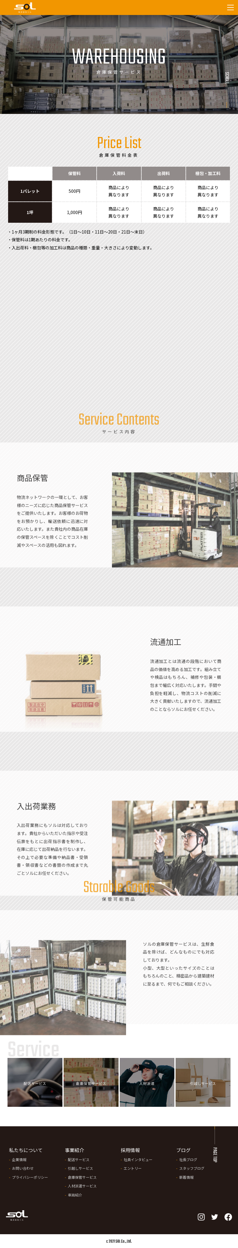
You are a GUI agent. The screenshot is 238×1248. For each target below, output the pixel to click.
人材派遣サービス (82, 1185)
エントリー (133, 1168)
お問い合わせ (23, 1168)
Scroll (226, 78)
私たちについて (26, 1150)
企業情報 (19, 1159)
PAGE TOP (214, 1154)
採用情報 (130, 1150)
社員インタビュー (138, 1159)
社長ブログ (188, 1159)
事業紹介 (74, 1150)
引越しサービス (80, 1168)
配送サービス (78, 1159)
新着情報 (186, 1177)
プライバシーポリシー (30, 1177)
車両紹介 (75, 1194)
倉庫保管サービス (82, 1177)
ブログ (183, 1150)
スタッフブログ (191, 1168)
